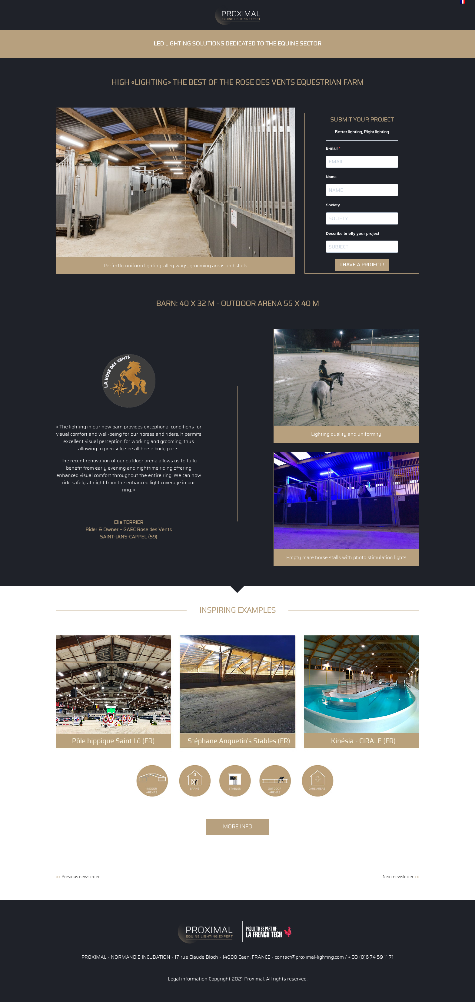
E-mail (332, 148)
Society (333, 205)
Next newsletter (401, 877)
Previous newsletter (78, 877)
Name (331, 177)
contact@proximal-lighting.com (309, 957)
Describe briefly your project (352, 233)
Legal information (188, 979)
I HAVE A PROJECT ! (362, 264)
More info (237, 827)
